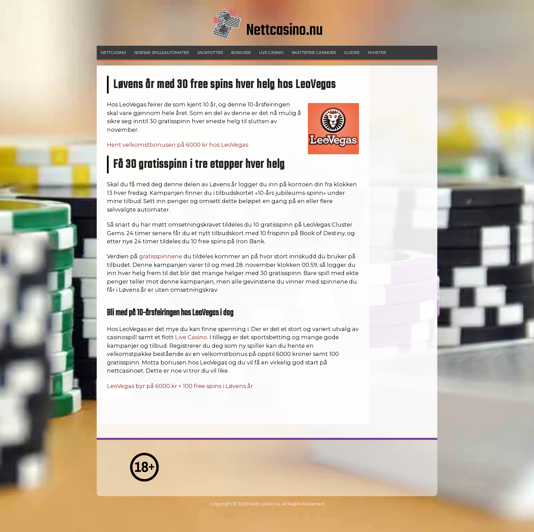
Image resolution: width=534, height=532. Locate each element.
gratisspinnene (160, 256)
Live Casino (191, 337)
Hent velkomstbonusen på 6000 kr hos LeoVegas (177, 144)
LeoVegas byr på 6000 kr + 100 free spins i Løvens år (180, 386)
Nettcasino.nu (264, 503)
